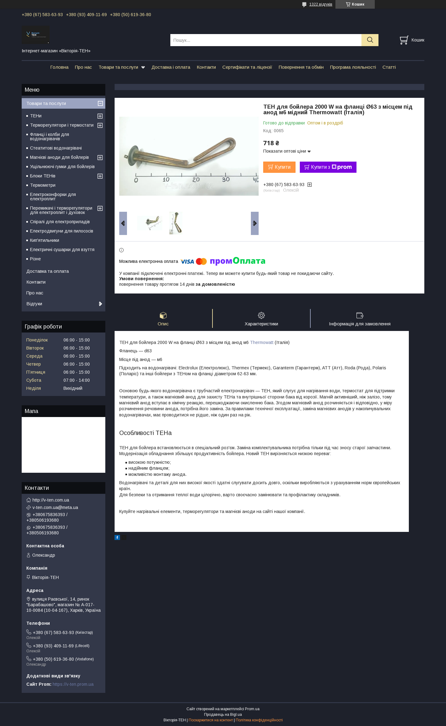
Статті (389, 67)
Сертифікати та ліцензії (247, 67)
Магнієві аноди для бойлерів (59, 157)
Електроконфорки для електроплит (53, 196)
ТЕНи (36, 115)
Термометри (42, 185)
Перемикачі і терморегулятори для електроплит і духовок (61, 210)
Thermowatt (261, 342)
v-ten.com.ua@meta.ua (55, 507)
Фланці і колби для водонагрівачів (49, 136)
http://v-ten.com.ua (51, 500)
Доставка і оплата (170, 67)
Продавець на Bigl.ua (223, 714)
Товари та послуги (118, 67)
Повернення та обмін (301, 67)
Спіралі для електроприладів (60, 221)
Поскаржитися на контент (211, 720)
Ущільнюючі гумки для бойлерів (62, 166)
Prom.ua (252, 709)
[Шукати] (369, 40)
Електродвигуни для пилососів (61, 230)
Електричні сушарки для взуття (62, 249)
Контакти (206, 67)
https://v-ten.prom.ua (73, 684)
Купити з (331, 167)
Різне (35, 258)
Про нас (83, 67)
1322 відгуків (320, 4)
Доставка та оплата (47, 271)
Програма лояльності (353, 67)
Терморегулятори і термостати (62, 125)
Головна (59, 67)
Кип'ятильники (44, 240)
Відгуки (34, 303)
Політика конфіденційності (259, 720)
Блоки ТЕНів (42, 175)
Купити (283, 167)
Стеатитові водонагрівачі (56, 148)
